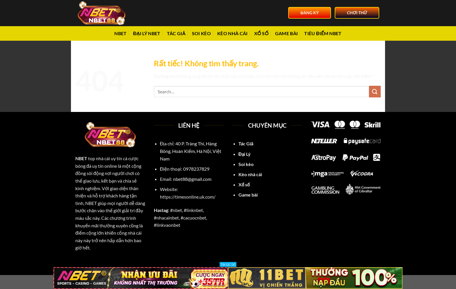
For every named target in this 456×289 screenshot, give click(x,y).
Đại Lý (245, 154)
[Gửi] (375, 91)
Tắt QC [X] (228, 264)
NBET (120, 33)
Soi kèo (246, 164)
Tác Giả (245, 143)
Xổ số (261, 33)
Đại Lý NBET (147, 33)
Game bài (286, 33)
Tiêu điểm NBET (322, 33)
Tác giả (176, 33)
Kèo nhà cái (232, 33)
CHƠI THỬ (357, 12)
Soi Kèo (201, 33)
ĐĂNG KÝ (309, 12)
